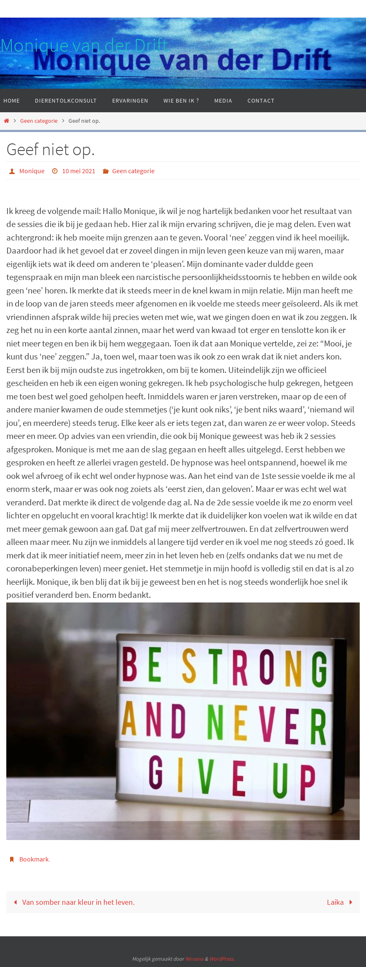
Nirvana (194, 958)
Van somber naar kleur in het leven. (72, 902)
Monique (32, 170)
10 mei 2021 (78, 170)
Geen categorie (39, 120)
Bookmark (34, 859)
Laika (341, 902)
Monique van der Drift (84, 45)
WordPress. (221, 958)
